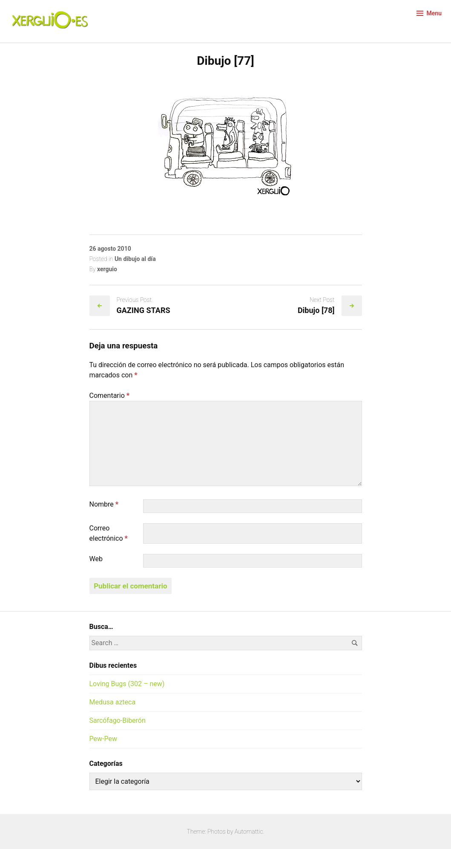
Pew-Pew (103, 739)
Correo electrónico (108, 533)
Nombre (104, 504)
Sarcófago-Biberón (117, 720)
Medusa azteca (112, 702)
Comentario (109, 395)
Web (96, 559)
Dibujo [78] (316, 310)
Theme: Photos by (211, 831)
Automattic (249, 831)
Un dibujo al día (135, 258)
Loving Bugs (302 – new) (127, 684)
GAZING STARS (143, 310)
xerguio (107, 269)
